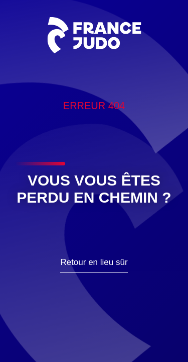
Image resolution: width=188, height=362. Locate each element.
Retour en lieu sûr (93, 262)
